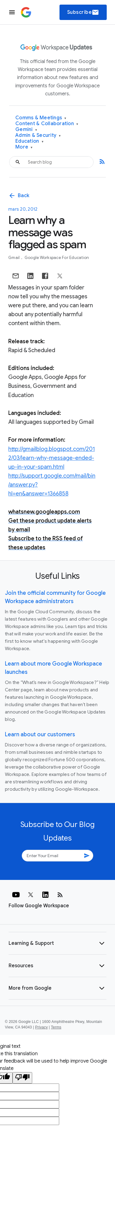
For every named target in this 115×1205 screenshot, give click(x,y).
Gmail (14, 257)
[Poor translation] (22, 1078)
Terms (56, 1027)
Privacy (41, 1027)
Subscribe (83, 12)
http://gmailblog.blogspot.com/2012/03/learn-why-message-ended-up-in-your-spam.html (51, 458)
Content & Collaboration (46, 124)
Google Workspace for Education (57, 257)
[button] (57, 943)
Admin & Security (38, 135)
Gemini (26, 130)
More (24, 147)
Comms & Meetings (41, 118)
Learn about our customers (40, 734)
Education (29, 141)
